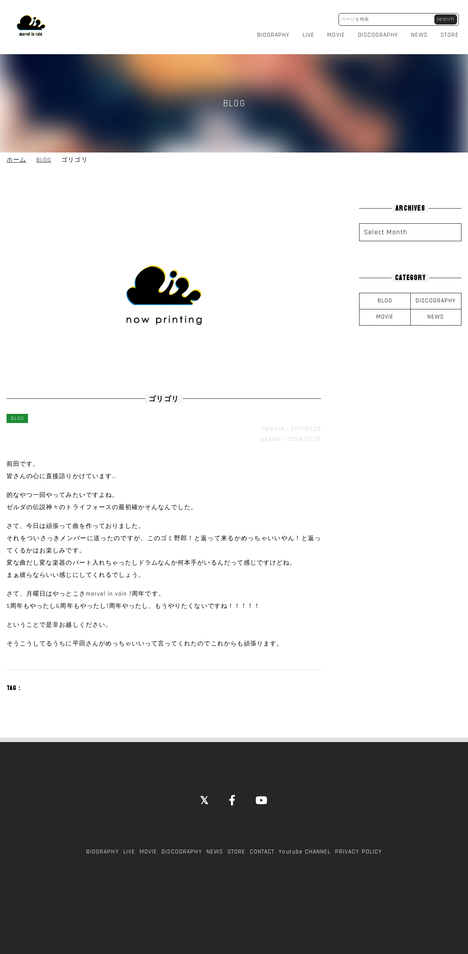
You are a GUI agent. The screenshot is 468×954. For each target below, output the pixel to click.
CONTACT (262, 846)
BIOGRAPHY (276, 32)
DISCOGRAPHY (380, 32)
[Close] (204, 795)
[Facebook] (232, 795)
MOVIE (339, 32)
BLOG (384, 295)
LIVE (311, 32)
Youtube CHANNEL (305, 846)
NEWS (422, 32)
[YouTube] (261, 795)
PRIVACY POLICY (358, 846)
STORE (452, 32)
